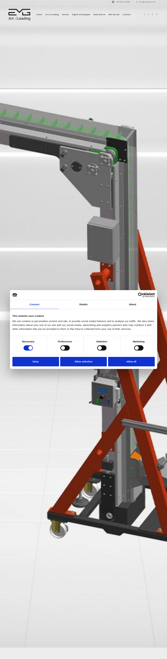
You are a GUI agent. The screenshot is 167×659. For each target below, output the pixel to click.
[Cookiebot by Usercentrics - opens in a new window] (140, 295)
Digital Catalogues (81, 14)
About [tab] (132, 304)
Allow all (131, 361)
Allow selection (83, 361)
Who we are (113, 14)
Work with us (99, 14)
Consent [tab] (34, 304)
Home (39, 14)
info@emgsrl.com (147, 2)
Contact (127, 14)
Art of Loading (52, 14)
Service (65, 14)
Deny (36, 361)
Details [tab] (83, 304)
